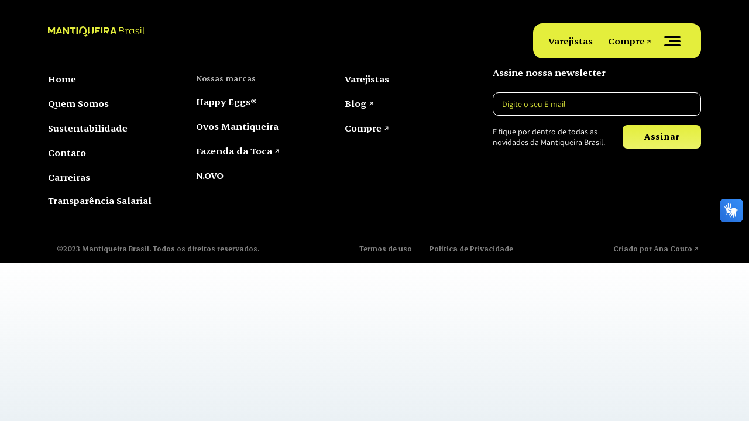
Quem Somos (78, 103)
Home (62, 79)
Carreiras (69, 177)
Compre (626, 40)
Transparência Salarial (100, 200)
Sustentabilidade (88, 128)
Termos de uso (385, 248)
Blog (355, 103)
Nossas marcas (226, 78)
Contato (67, 152)
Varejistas (570, 40)
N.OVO (210, 175)
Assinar (661, 136)
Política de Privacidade (471, 248)
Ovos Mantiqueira (237, 126)
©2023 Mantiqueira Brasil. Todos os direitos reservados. (158, 248)
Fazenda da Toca (234, 150)
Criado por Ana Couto (652, 248)
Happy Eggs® (226, 101)
